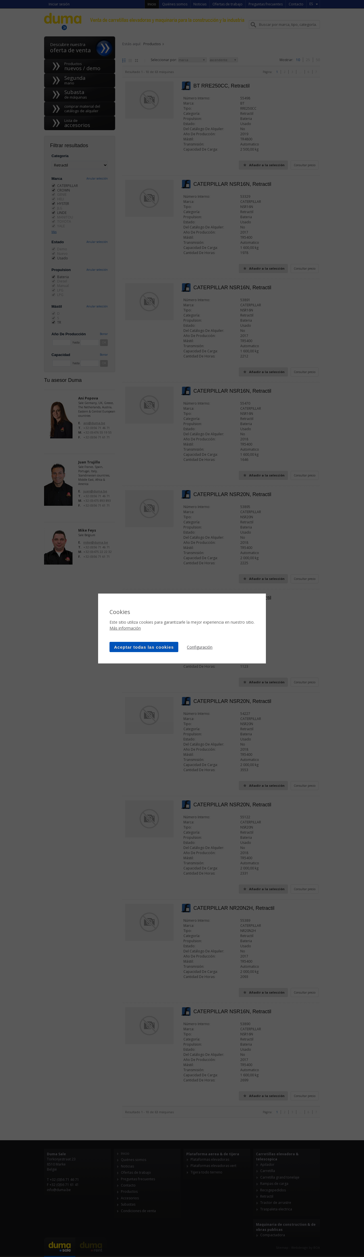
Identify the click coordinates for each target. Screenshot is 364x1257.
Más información (125, 628)
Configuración (199, 647)
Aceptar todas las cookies (144, 647)
